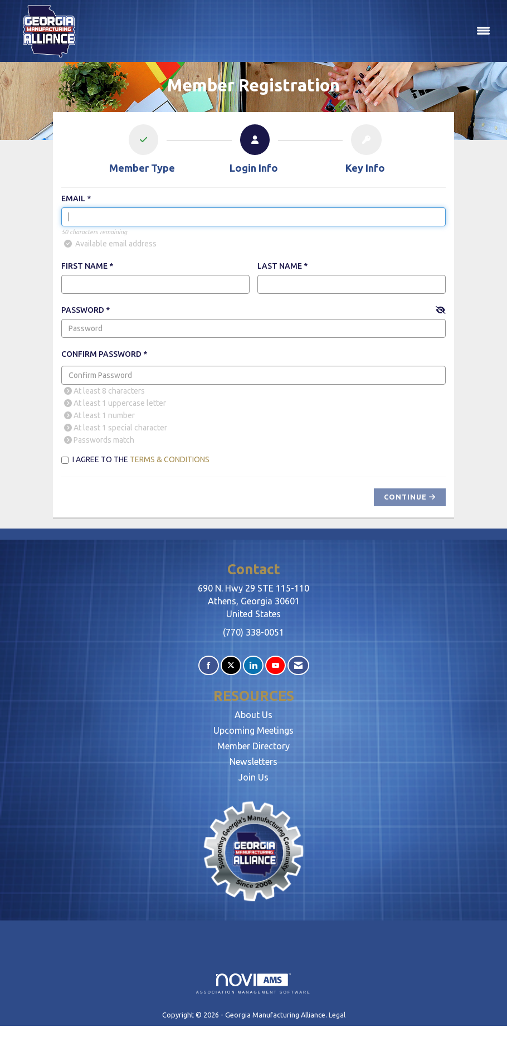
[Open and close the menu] (292, 31)
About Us (253, 715)
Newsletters (253, 762)
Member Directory (253, 746)
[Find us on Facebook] (208, 665)
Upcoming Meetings (253, 730)
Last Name (279, 265)
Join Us (253, 777)
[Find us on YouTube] (275, 665)
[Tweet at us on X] (231, 665)
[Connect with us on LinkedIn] (253, 665)
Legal (337, 1015)
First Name (84, 265)
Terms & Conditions (169, 459)
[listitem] (142, 151)
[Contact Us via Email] (298, 665)
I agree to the (135, 459)
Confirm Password (101, 354)
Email (73, 198)
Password (82, 310)
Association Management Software (253, 983)
